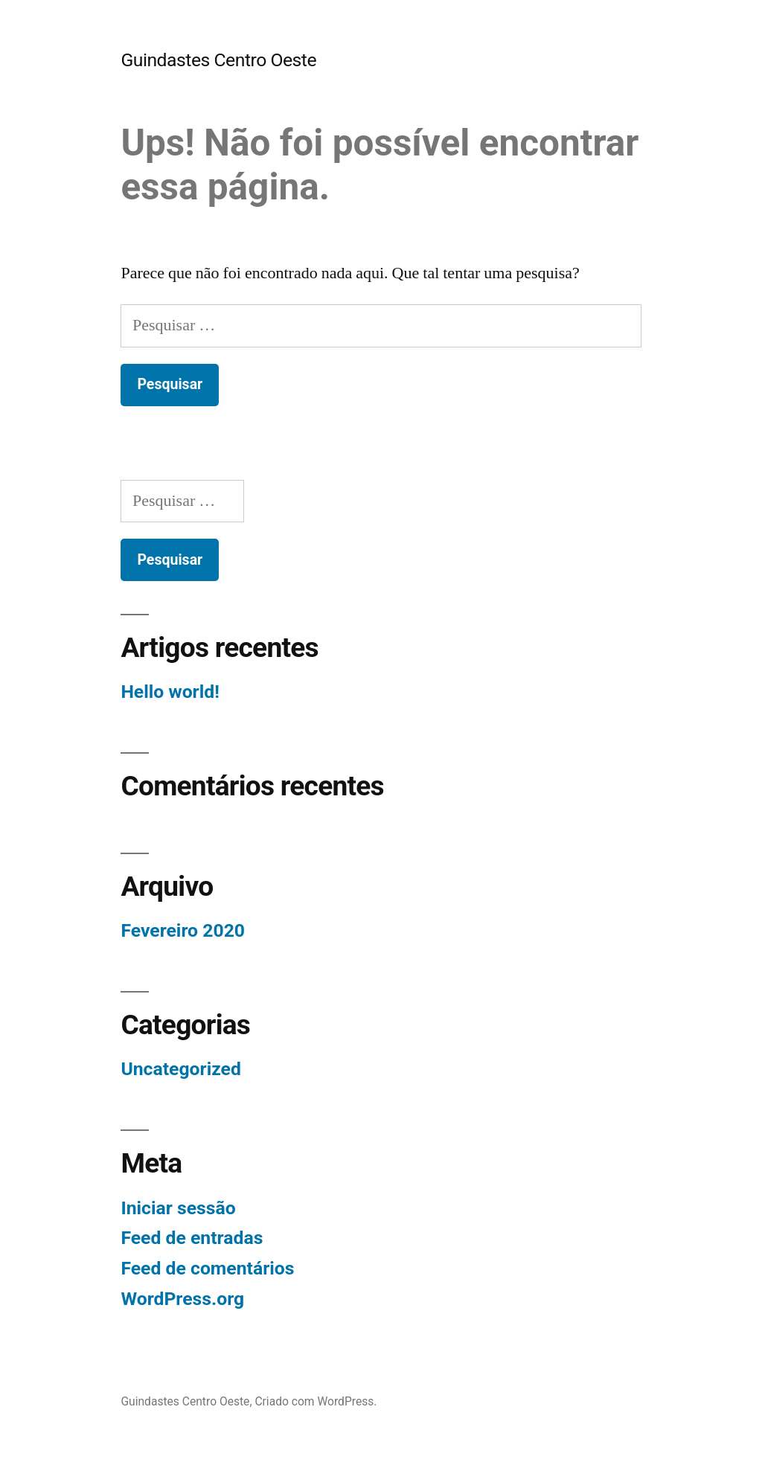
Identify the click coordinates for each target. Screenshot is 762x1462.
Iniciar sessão (178, 1208)
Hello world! (170, 691)
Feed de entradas (192, 1237)
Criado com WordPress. (315, 1401)
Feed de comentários (207, 1268)
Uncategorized (181, 1069)
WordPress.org (182, 1298)
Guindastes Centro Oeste (218, 60)
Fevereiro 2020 (183, 930)
